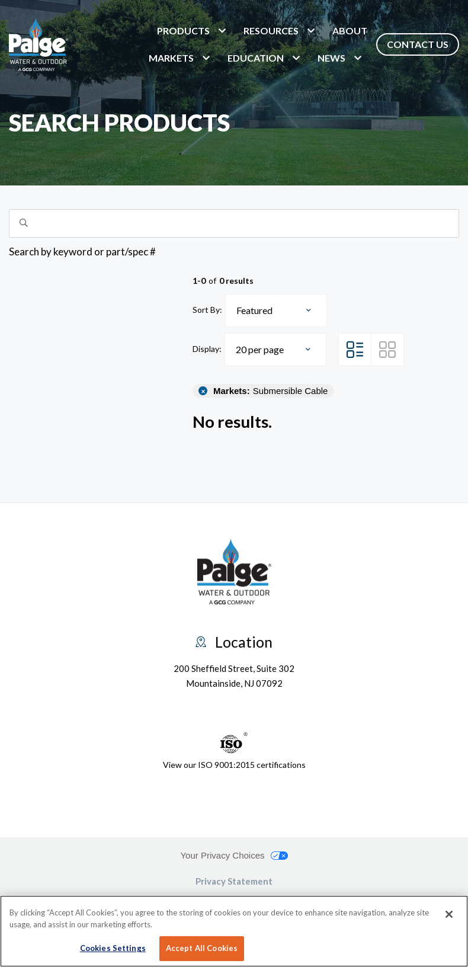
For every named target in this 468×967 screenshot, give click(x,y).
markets (171, 57)
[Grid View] (387, 349)
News (331, 57)
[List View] (354, 349)
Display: (207, 349)
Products (183, 30)
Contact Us (417, 44)
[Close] (449, 914)
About (349, 30)
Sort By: (207, 310)
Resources (271, 30)
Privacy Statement (234, 881)
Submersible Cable (270, 391)
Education (255, 57)
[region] (234, 931)
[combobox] (276, 310)
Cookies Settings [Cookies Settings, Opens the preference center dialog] (113, 948)
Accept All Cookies (202, 948)
